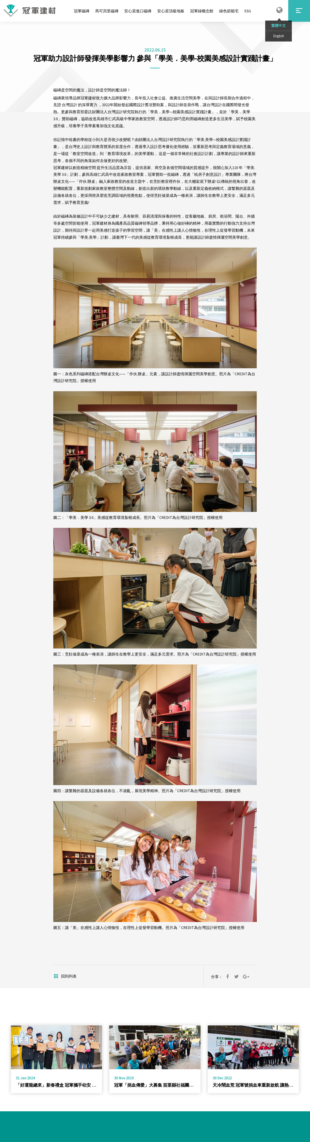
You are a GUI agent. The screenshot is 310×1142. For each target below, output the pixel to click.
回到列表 (65, 976)
